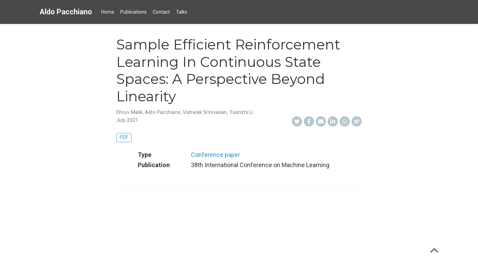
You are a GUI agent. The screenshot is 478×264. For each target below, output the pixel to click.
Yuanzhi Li (241, 112)
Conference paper (215, 154)
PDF (124, 137)
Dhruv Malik (129, 112)
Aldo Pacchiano (66, 12)
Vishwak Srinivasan (205, 112)
